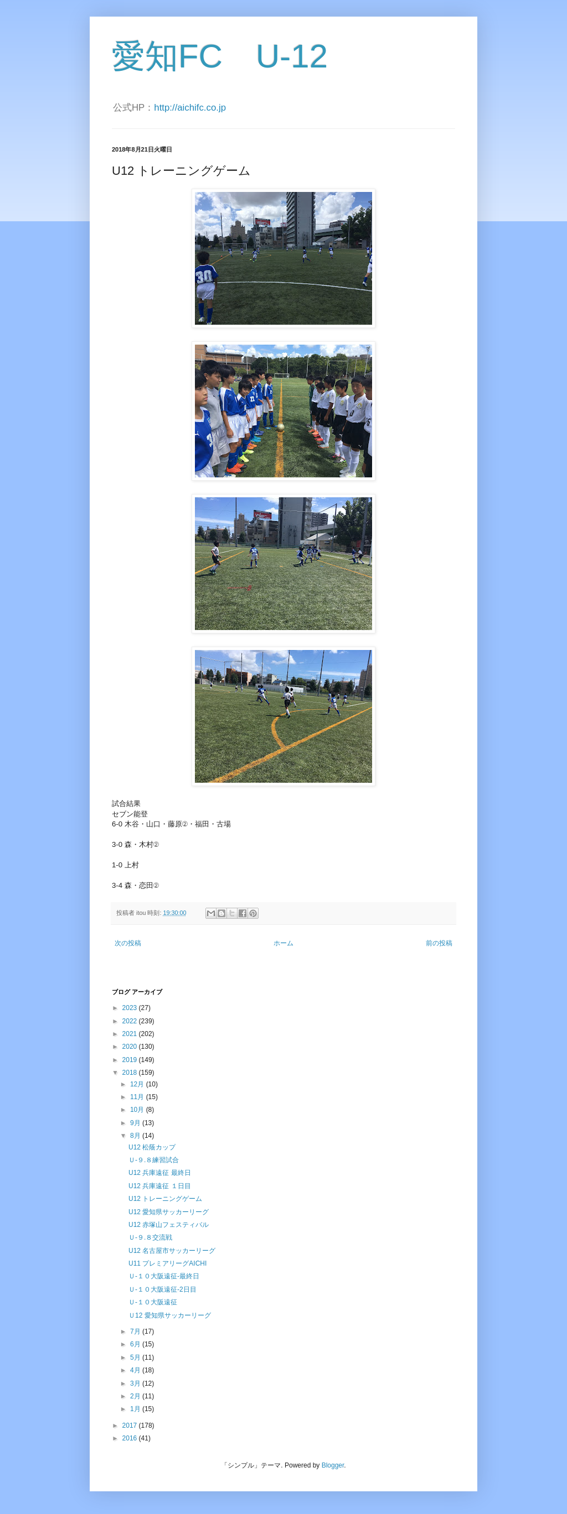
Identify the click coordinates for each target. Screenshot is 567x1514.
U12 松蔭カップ (152, 1147)
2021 (130, 1034)
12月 (138, 1084)
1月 (136, 1409)
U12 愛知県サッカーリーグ (168, 1212)
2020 (130, 1046)
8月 (136, 1136)
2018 (130, 1072)
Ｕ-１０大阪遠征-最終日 (163, 1276)
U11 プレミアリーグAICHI (167, 1263)
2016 (130, 1438)
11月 (138, 1097)
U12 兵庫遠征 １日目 (159, 1186)
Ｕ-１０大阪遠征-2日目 (162, 1289)
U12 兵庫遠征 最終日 (159, 1173)
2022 (130, 1021)
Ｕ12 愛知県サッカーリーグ (169, 1315)
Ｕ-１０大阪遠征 (152, 1302)
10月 (138, 1110)
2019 (130, 1060)
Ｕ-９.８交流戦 (150, 1237)
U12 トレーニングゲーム (165, 1199)
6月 (136, 1344)
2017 (130, 1425)
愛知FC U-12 (220, 56)
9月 (136, 1123)
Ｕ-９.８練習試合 (153, 1160)
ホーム (283, 943)
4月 (136, 1370)
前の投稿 (439, 943)
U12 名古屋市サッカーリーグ (171, 1251)
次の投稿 (128, 943)
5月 (136, 1357)
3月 (136, 1383)
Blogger (333, 1465)
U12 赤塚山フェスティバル (168, 1225)
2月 (136, 1396)
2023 (130, 1008)
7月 (136, 1331)
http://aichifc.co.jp (190, 107)
